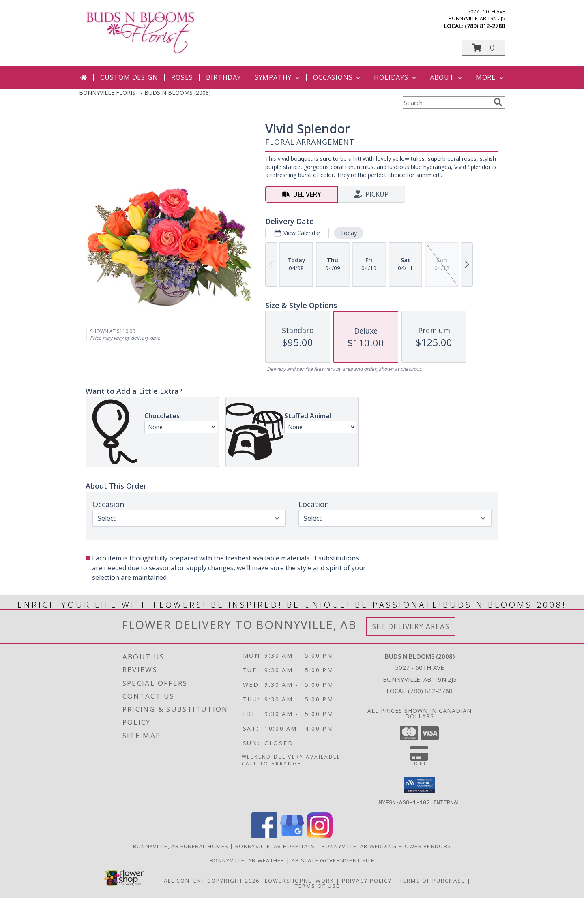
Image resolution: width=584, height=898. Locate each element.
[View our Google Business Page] (292, 836)
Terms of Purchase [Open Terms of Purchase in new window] (432, 880)
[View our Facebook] (264, 836)
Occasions (337, 77)
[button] (483, 48)
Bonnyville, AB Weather (247, 860)
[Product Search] (446, 102)
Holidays (396, 77)
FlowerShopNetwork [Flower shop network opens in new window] (298, 880)
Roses (182, 77)
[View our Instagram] (320, 836)
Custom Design (129, 77)
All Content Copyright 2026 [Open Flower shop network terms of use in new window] (212, 880)
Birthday (223, 77)
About (447, 77)
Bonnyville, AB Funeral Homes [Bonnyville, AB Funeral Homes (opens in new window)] (180, 845)
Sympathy (278, 77)
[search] (498, 102)
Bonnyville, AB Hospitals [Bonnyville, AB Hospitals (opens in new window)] (275, 845)
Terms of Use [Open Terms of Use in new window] (317, 885)
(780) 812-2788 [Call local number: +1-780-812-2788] (485, 26)
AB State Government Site (333, 860)
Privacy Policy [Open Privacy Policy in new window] (367, 880)
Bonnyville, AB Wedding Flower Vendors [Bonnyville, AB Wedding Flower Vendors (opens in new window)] (386, 845)
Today (348, 233)
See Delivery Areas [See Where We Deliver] (411, 626)
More (490, 77)
